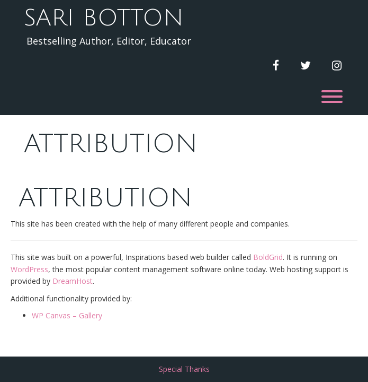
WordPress (29, 269)
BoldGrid (268, 257)
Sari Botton (104, 18)
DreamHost (72, 281)
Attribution (111, 144)
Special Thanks (184, 369)
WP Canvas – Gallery (67, 315)
